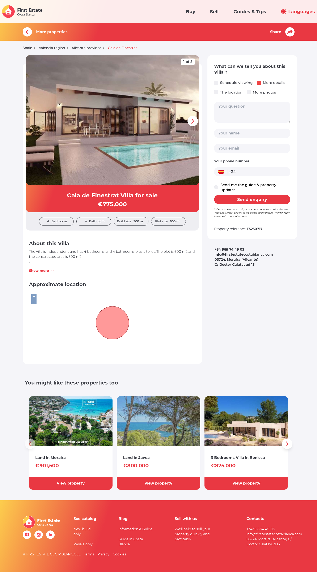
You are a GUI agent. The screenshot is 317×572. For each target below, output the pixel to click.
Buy (190, 11)
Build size (131, 221)
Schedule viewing (233, 83)
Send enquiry (252, 199)
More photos (261, 92)
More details (271, 83)
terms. (284, 209)
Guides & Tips (249, 11)
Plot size (168, 221)
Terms (89, 554)
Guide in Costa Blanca (130, 541)
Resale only (83, 544)
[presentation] (192, 121)
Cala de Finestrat (122, 48)
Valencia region (52, 48)
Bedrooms (56, 221)
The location (228, 92)
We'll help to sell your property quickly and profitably (192, 534)
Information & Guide (135, 529)
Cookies (119, 554)
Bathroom (94, 221)
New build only (82, 531)
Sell (214, 11)
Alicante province (86, 48)
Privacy (103, 554)
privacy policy (270, 209)
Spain (27, 48)
